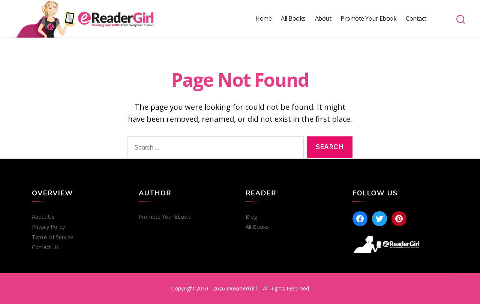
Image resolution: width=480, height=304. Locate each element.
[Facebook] (360, 218)
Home (263, 18)
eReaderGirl (241, 288)
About (323, 18)
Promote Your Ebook (368, 18)
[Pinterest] (399, 218)
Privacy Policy (48, 227)
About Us (43, 216)
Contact (416, 18)
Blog (251, 216)
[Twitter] (379, 218)
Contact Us (45, 247)
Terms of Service (52, 237)
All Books (293, 18)
